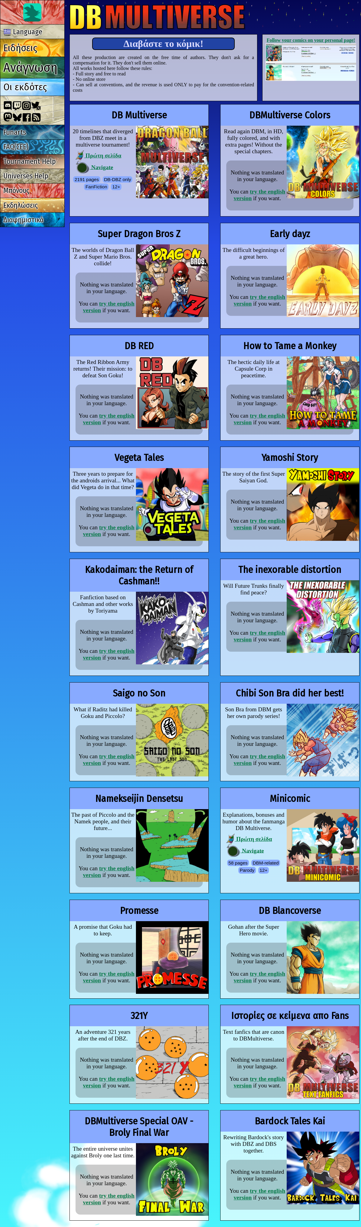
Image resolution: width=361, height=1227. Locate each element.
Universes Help (25, 176)
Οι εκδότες (25, 87)
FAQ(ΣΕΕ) (15, 147)
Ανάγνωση (30, 67)
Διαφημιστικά (23, 220)
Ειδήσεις (20, 48)
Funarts (14, 132)
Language (23, 32)
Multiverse (157, 17)
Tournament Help (29, 161)
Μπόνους (16, 190)
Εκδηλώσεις (20, 205)
